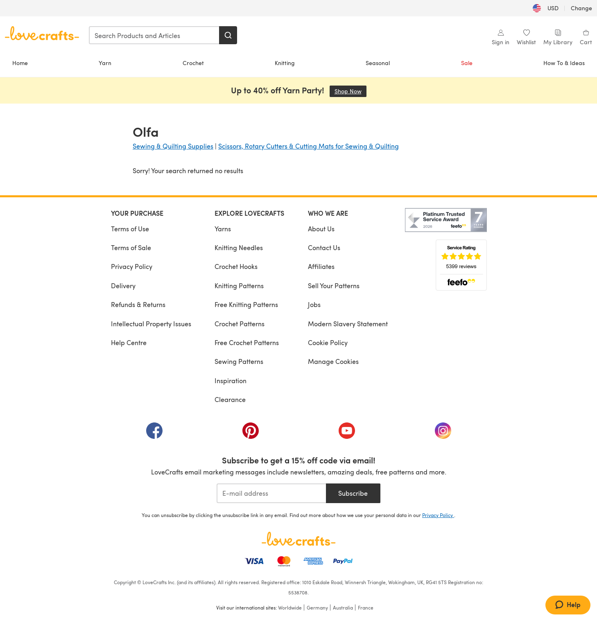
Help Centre (129, 342)
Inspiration (230, 380)
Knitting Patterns (239, 285)
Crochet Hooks (236, 266)
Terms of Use (130, 228)
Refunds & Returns (138, 304)
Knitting (285, 63)
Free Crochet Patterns (247, 342)
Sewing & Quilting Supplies (173, 146)
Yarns (223, 228)
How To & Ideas (564, 63)
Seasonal (378, 63)
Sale (467, 63)
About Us (321, 228)
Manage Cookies (333, 361)
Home (20, 63)
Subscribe (353, 493)
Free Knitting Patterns (246, 304)
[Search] (228, 35)
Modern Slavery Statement (348, 323)
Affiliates (321, 266)
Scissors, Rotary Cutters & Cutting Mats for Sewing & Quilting (308, 146)
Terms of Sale (131, 247)
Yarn (105, 63)
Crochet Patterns (240, 323)
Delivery (123, 285)
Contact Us (324, 247)
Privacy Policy (131, 266)
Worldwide (290, 607)
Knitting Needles (239, 247)
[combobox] (154, 35)
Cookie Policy (328, 342)
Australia (343, 607)
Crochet (193, 63)
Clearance (230, 399)
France (365, 607)
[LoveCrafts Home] (298, 539)
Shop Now (350, 91)
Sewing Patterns (239, 361)
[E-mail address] (271, 493)
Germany (317, 607)
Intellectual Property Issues (151, 323)
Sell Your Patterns (334, 285)
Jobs (314, 304)
